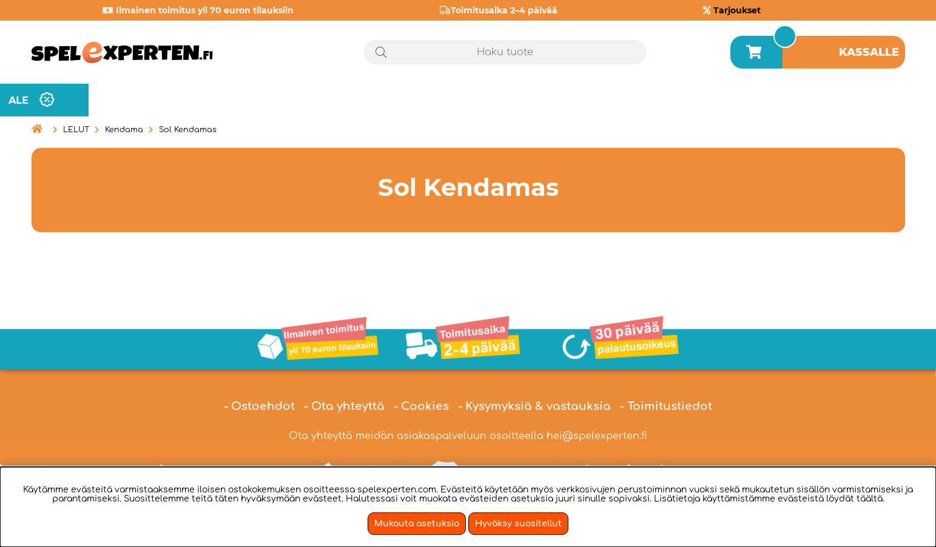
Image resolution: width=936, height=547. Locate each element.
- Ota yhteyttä (344, 406)
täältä (870, 498)
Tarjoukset (737, 10)
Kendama (124, 130)
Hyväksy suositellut (518, 523)
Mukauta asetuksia (416, 523)
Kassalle (869, 52)
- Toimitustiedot (666, 406)
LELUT (76, 130)
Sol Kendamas (188, 130)
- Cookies (421, 406)
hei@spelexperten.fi (597, 436)
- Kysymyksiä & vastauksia (534, 406)
